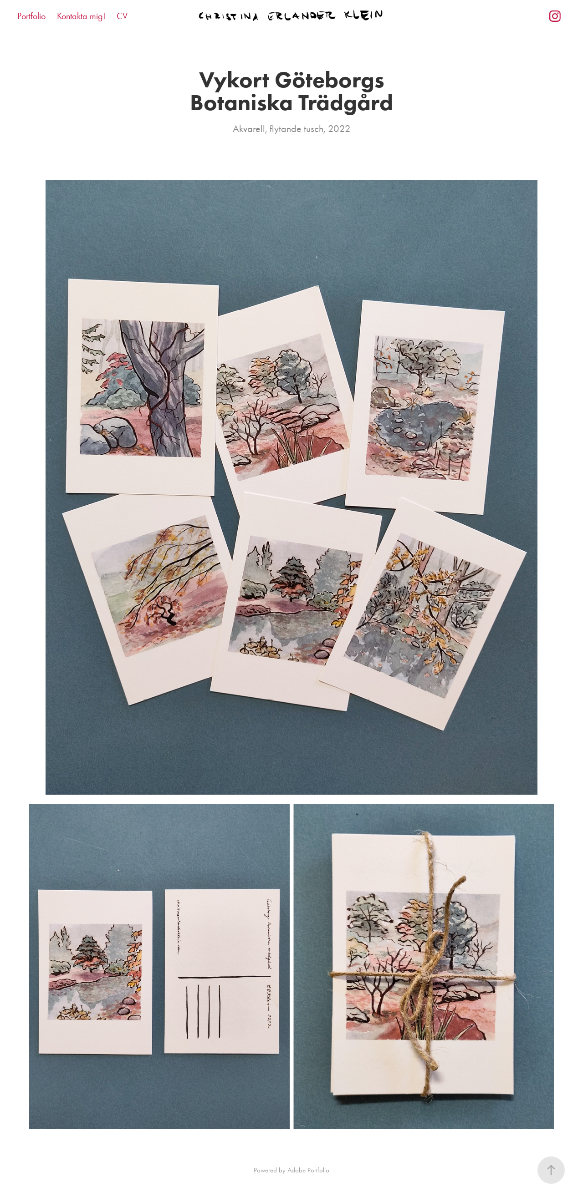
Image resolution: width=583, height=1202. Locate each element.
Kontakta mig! (81, 15)
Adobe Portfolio (308, 1170)
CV (122, 15)
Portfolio (31, 15)
